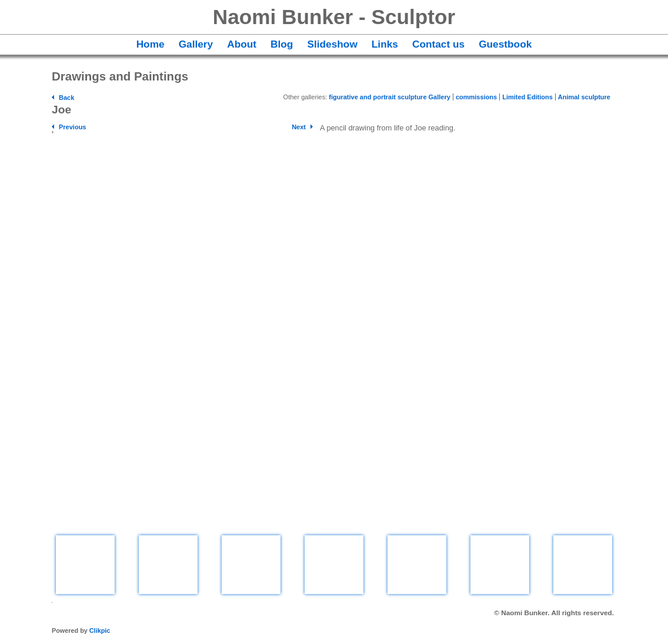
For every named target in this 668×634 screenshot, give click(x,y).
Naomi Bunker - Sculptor (334, 16)
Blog (281, 44)
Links (385, 44)
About (241, 44)
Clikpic (100, 630)
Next (299, 126)
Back (66, 97)
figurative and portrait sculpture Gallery (389, 96)
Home (150, 44)
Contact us (438, 44)
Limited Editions (527, 96)
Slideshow (332, 44)
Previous (72, 126)
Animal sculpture (584, 96)
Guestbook (505, 44)
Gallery (196, 44)
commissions (476, 96)
